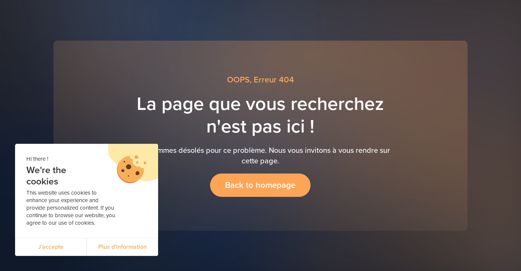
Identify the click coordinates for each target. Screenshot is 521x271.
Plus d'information (122, 246)
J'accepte (51, 246)
